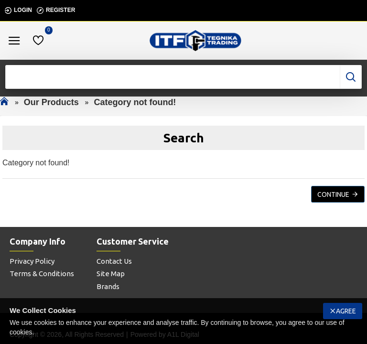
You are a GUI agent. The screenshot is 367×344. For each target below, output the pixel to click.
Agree (346, 311)
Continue (333, 194)
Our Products (51, 102)
